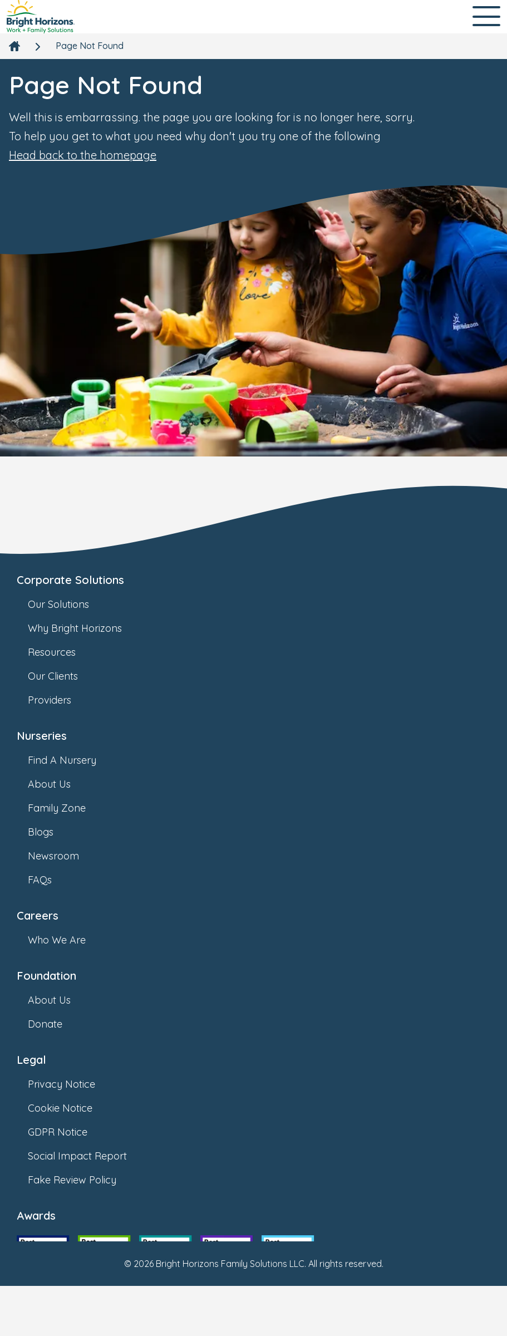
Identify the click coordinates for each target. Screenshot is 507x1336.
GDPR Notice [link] (69, 1132)
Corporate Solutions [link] (70, 580)
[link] (41, 16)
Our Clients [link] (64, 676)
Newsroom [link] (64, 855)
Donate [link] (56, 1024)
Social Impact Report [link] (88, 1156)
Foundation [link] (46, 976)
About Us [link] (60, 784)
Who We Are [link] (68, 940)
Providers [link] (60, 700)
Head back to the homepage (82, 155)
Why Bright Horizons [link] (86, 628)
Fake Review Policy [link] (83, 1179)
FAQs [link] (51, 879)
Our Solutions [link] (69, 604)
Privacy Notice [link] (72, 1084)
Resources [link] (63, 652)
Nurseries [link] (42, 736)
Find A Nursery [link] (73, 760)
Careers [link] (37, 915)
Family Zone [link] (68, 808)
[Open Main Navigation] (486, 17)
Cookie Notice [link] (71, 1108)
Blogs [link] (52, 832)
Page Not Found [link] (90, 45)
